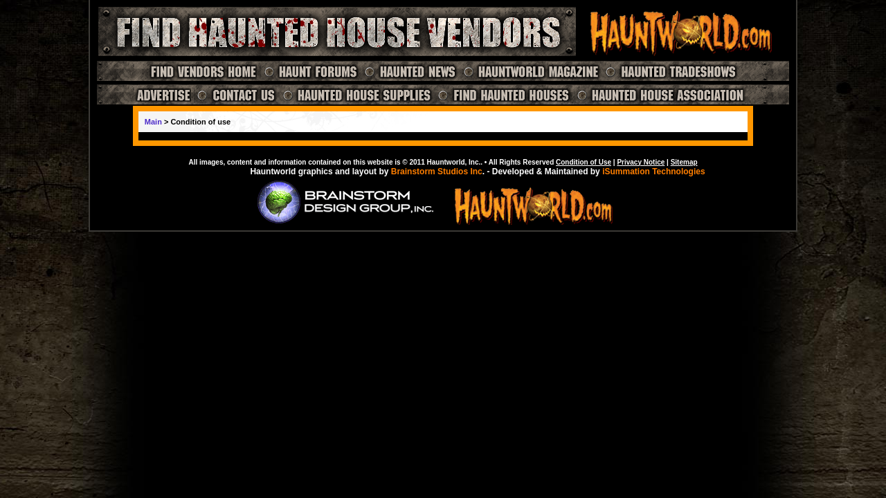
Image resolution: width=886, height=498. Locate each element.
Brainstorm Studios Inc (436, 171)
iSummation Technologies (653, 171)
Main (153, 122)
